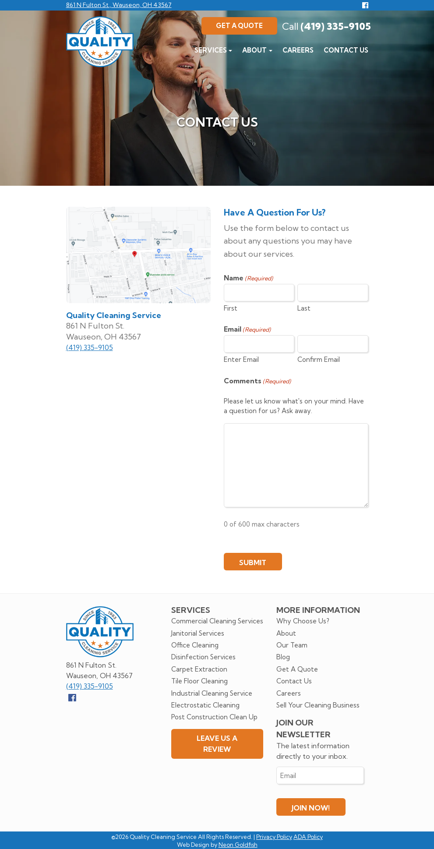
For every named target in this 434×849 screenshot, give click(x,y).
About (254, 50)
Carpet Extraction (199, 669)
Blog (283, 657)
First (230, 308)
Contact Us (346, 50)
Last (304, 308)
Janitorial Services (197, 633)
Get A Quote (239, 25)
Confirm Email (318, 359)
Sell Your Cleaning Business (318, 705)
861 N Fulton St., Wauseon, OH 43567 (119, 5)
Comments (257, 381)
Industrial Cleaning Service (211, 693)
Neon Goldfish (238, 844)
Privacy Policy (274, 836)
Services (210, 50)
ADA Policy (308, 836)
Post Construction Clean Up (214, 717)
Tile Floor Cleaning (199, 681)
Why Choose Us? (302, 621)
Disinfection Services (203, 657)
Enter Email (241, 359)
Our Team (291, 645)
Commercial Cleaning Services (217, 621)
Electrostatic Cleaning (205, 705)
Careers (298, 50)
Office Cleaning (195, 645)
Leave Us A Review (217, 743)
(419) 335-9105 (326, 26)
